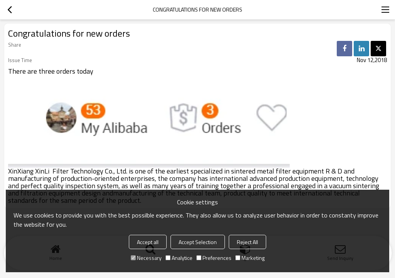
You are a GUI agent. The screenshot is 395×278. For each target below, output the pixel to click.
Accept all (148, 242)
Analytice (178, 258)
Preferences (213, 258)
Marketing (250, 258)
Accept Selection (198, 242)
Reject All (247, 242)
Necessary (146, 258)
